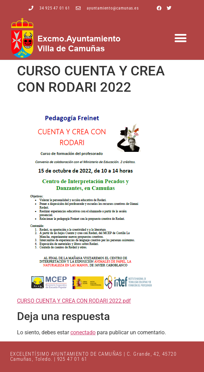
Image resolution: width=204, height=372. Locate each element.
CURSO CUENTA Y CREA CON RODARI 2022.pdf (74, 301)
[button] (180, 38)
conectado (83, 332)
